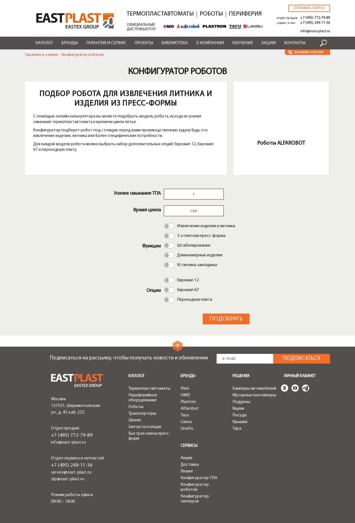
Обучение (242, 43)
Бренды (69, 43)
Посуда (239, 415)
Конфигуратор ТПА (199, 478)
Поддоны (241, 402)
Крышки (239, 422)
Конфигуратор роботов (195, 487)
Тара (236, 428)
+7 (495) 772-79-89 (315, 18)
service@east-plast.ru (71, 472)
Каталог (44, 43)
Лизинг (187, 471)
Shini (185, 388)
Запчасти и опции (144, 427)
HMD (185, 395)
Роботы (211, 14)
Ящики (238, 408)
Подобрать (226, 319)
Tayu (185, 415)
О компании (210, 43)
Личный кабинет (300, 376)
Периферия (245, 14)
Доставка (190, 464)
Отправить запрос (309, 8)
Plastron (188, 402)
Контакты (294, 43)
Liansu (186, 422)
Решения (240, 376)
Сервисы (189, 446)
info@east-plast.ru (315, 31)
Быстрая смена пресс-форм (149, 436)
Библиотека (174, 43)
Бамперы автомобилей (254, 388)
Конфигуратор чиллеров (195, 499)
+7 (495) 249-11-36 (315, 23)
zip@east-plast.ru (67, 479)
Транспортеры (142, 413)
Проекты (144, 43)
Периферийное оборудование (142, 397)
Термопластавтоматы (160, 14)
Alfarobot (190, 408)
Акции (268, 43)
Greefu (187, 428)
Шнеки (134, 420)
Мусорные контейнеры (254, 395)
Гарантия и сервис (106, 43)
